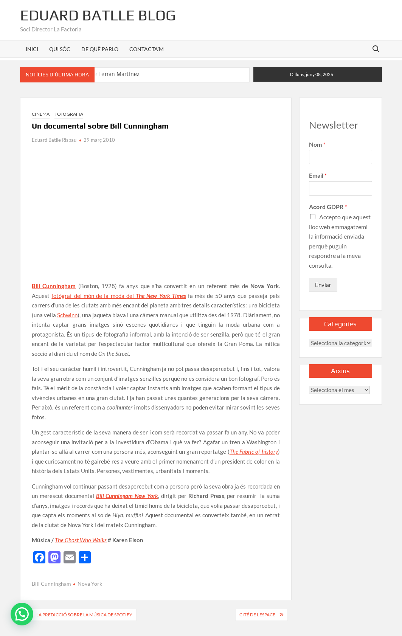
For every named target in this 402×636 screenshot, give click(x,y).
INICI (32, 49)
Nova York (90, 583)
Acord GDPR (328, 206)
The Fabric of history (254, 451)
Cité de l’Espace (257, 614)
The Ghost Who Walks (81, 540)
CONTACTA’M (146, 49)
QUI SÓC (59, 49)
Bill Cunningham (54, 285)
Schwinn (67, 315)
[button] (22, 614)
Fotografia (68, 114)
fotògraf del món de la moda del (118, 295)
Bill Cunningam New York (127, 495)
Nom (317, 144)
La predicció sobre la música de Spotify (84, 614)
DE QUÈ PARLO (99, 49)
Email (318, 175)
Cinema (41, 114)
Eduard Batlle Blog (98, 15)
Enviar (323, 284)
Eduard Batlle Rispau (54, 140)
